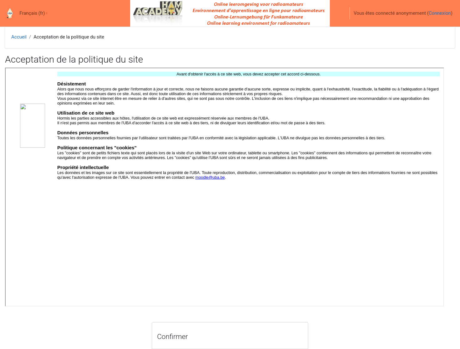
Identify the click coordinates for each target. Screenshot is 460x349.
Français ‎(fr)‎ (32, 13)
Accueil (19, 37)
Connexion (440, 13)
